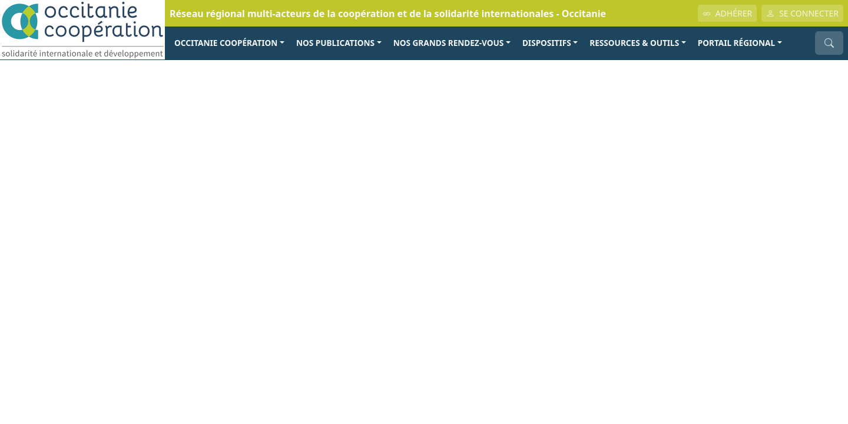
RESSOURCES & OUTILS (634, 42)
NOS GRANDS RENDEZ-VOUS (448, 42)
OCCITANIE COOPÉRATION (225, 42)
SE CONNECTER (802, 13)
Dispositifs (546, 42)
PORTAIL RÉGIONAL (736, 42)
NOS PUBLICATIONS (335, 42)
